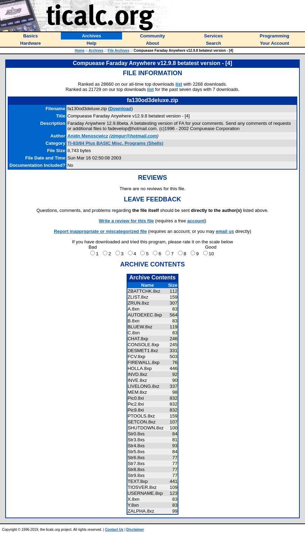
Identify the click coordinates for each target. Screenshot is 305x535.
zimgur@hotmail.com (134, 135)
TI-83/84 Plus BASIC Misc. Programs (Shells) (116, 143)
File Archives (118, 50)
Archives (95, 50)
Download (120, 108)
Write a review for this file (126, 220)
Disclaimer (135, 530)
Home (80, 50)
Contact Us (114, 530)
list (179, 84)
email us (225, 231)
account (196, 220)
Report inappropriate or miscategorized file (100, 231)
